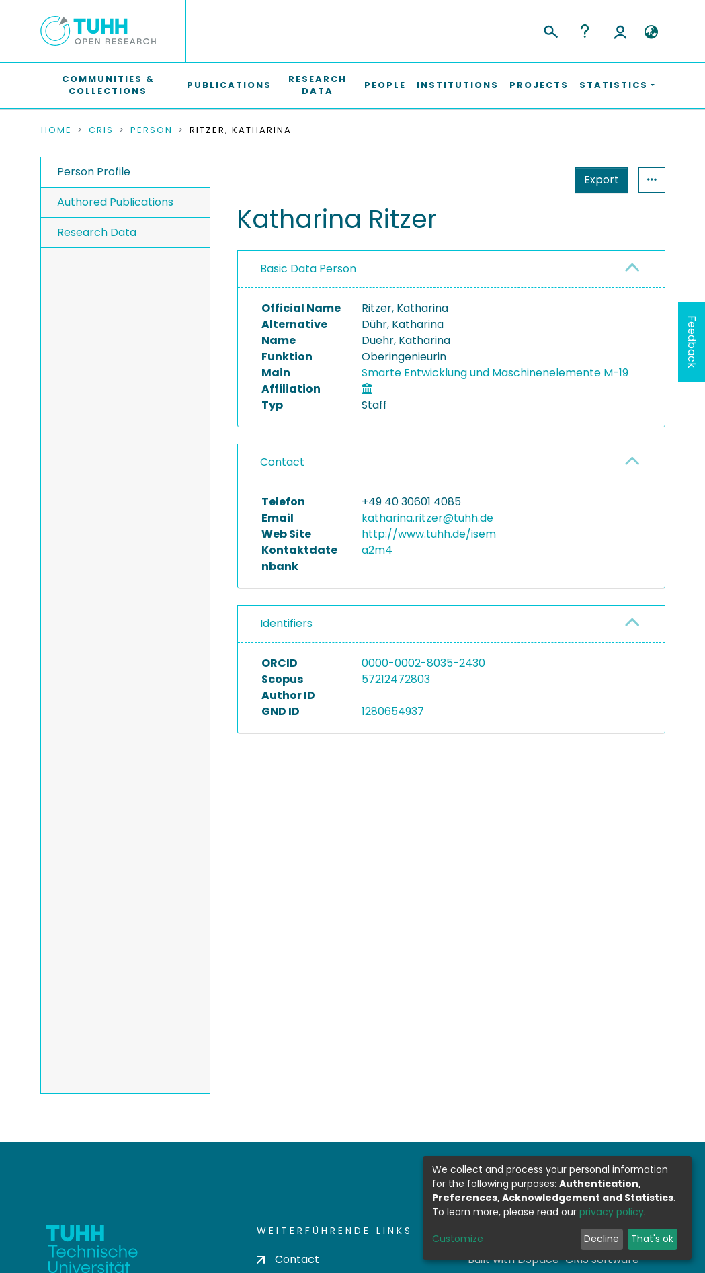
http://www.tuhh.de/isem (429, 534)
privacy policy (611, 1212)
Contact (282, 462)
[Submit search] (550, 30)
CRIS (101, 130)
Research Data (317, 85)
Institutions (458, 85)
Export (601, 180)
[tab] (451, 269)
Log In (620, 31)
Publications (229, 85)
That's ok (652, 1238)
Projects (539, 85)
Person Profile (93, 171)
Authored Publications (115, 202)
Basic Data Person (308, 268)
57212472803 (396, 679)
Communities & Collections (108, 85)
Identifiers (286, 623)
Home (56, 130)
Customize (457, 1238)
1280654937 (393, 711)
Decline (601, 1238)
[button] (651, 32)
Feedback (692, 341)
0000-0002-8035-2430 (423, 663)
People (385, 85)
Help (584, 31)
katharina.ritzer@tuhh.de (427, 518)
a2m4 (377, 550)
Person (151, 130)
